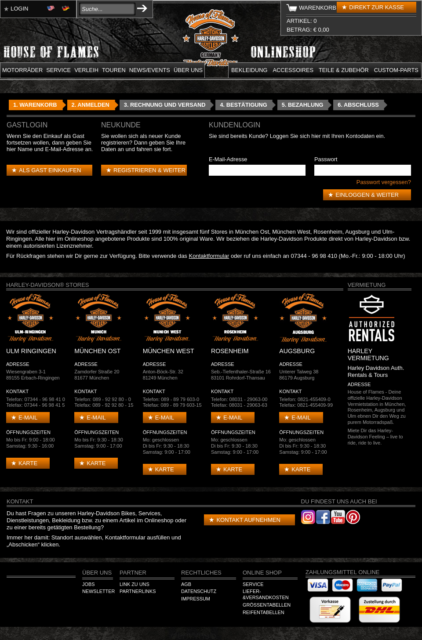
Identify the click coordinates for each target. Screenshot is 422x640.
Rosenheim (327, 231)
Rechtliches (201, 572)
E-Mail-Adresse (228, 159)
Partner (133, 572)
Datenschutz (198, 591)
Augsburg (357, 231)
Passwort (326, 159)
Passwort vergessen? (384, 182)
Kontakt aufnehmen (248, 520)
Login (19, 8)
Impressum (195, 598)
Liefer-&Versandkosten (266, 594)
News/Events (149, 70)
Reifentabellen (263, 612)
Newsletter (98, 591)
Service (58, 70)
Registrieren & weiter (149, 170)
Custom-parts (396, 70)
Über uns (188, 70)
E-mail (27, 417)
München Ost (252, 231)
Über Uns (97, 572)
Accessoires (293, 70)
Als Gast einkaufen (50, 170)
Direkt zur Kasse (376, 7)
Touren (114, 70)
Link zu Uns (134, 584)
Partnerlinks (138, 591)
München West (291, 231)
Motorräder (22, 70)
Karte (27, 463)
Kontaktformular (209, 256)
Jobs (88, 584)
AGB (186, 584)
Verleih (86, 70)
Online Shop (262, 572)
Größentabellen (267, 604)
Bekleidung (249, 70)
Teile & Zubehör (344, 70)
